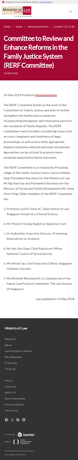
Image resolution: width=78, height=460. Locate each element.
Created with (22, 434)
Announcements (46, 95)
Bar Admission (13, 357)
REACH (9, 392)
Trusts (8, 368)
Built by (21, 441)
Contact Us (10, 386)
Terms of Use (11, 410)
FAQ (7, 380)
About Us (10, 339)
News (8, 345)
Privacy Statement (14, 404)
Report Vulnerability (15, 398)
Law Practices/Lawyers (18, 351)
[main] (39, 168)
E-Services (11, 363)
